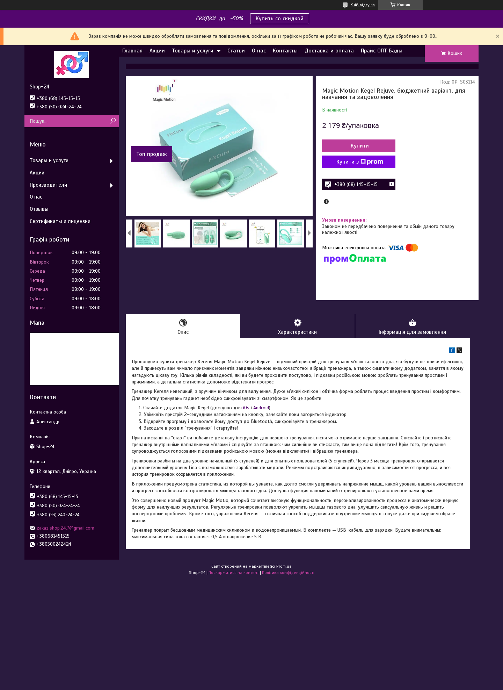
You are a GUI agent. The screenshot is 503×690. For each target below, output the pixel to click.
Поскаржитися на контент (234, 572)
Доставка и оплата (329, 50)
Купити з (359, 161)
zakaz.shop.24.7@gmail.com (65, 528)
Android (261, 408)
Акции (157, 50)
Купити (360, 145)
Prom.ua (284, 566)
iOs (246, 408)
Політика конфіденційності (288, 572)
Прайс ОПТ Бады (381, 50)
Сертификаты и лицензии (60, 221)
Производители (48, 185)
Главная (132, 50)
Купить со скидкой (280, 18)
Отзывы (39, 209)
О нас (259, 50)
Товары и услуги (192, 50)
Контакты (285, 50)
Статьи (236, 50)
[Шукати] (113, 121)
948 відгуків (363, 4)
